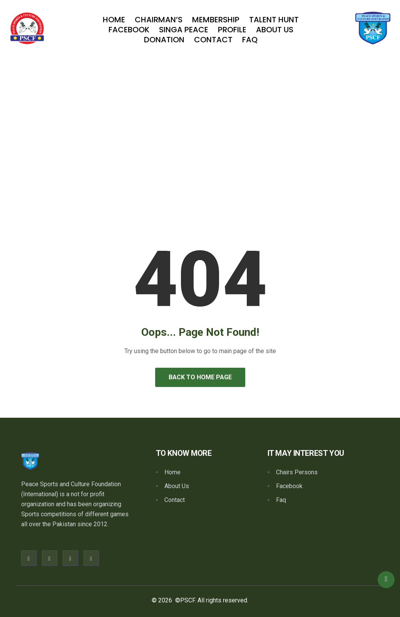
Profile (232, 30)
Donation (164, 40)
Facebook (129, 30)
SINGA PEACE (183, 30)
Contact (213, 40)
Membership (215, 20)
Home (114, 20)
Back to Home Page (200, 377)
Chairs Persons (297, 472)
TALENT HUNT (274, 20)
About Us (274, 30)
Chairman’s (158, 20)
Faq (250, 40)
